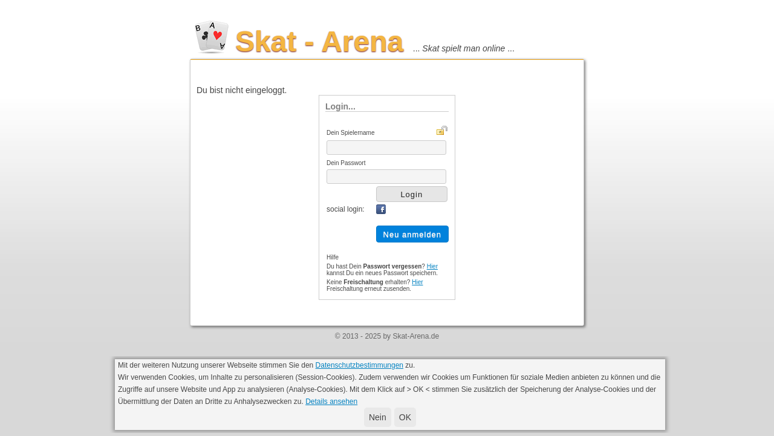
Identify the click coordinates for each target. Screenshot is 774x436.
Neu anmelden (412, 234)
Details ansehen (331, 401)
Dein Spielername (351, 132)
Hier (432, 266)
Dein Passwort (346, 163)
